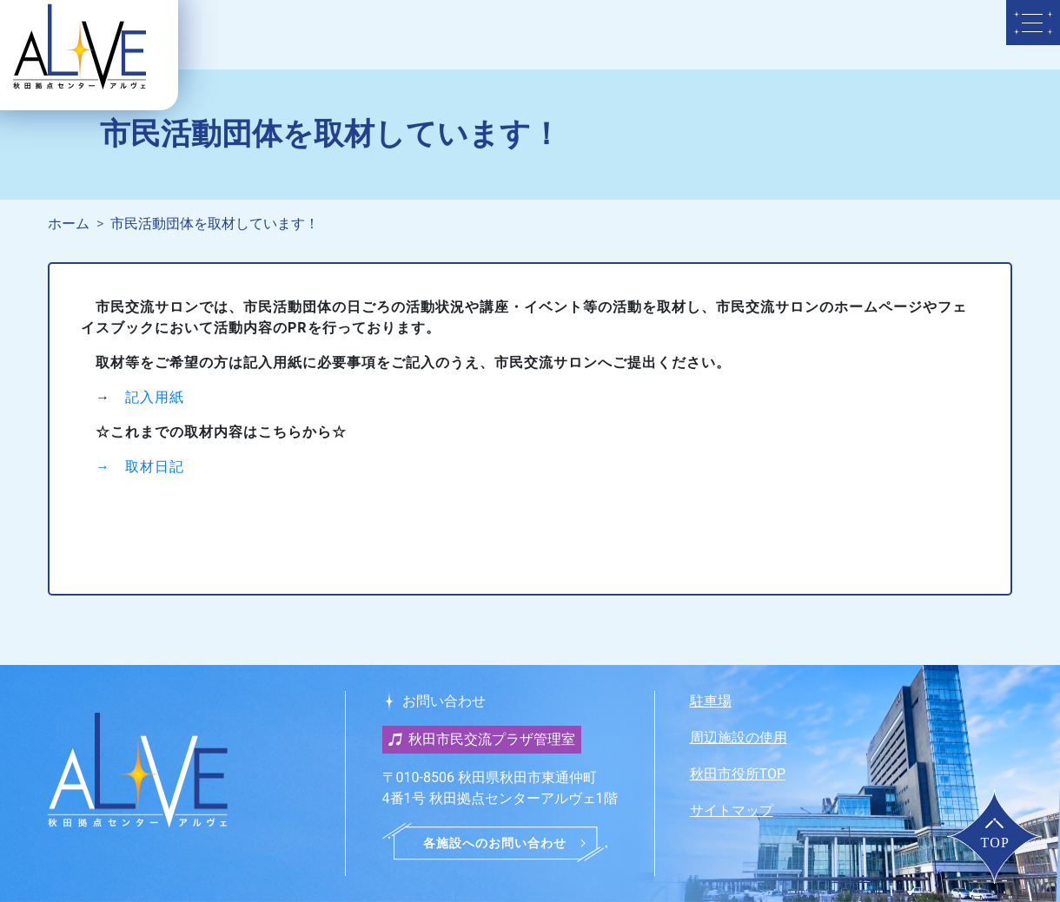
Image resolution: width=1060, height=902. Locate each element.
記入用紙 (154, 397)
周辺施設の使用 (738, 737)
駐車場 (711, 701)
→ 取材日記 (140, 466)
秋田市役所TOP (737, 774)
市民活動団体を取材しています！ (214, 223)
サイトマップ (731, 810)
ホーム (68, 223)
